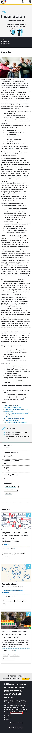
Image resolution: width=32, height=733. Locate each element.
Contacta (25, 678)
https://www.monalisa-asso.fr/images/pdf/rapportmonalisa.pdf (18, 436)
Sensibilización (19, 553)
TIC (4, 604)
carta (11, 148)
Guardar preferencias (16, 722)
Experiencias (6, 43)
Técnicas (8, 716)
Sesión (7, 719)
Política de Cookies (16, 713)
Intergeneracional (10, 490)
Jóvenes (5, 655)
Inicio (4, 39)
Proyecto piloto (7, 553)
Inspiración (6, 41)
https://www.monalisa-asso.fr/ (16, 432)
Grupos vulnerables (8, 658)
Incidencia (6, 557)
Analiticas (8, 717)
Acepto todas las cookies (16, 727)
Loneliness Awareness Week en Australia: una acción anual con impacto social (16, 634)
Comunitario (8, 493)
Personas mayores (10, 486)
